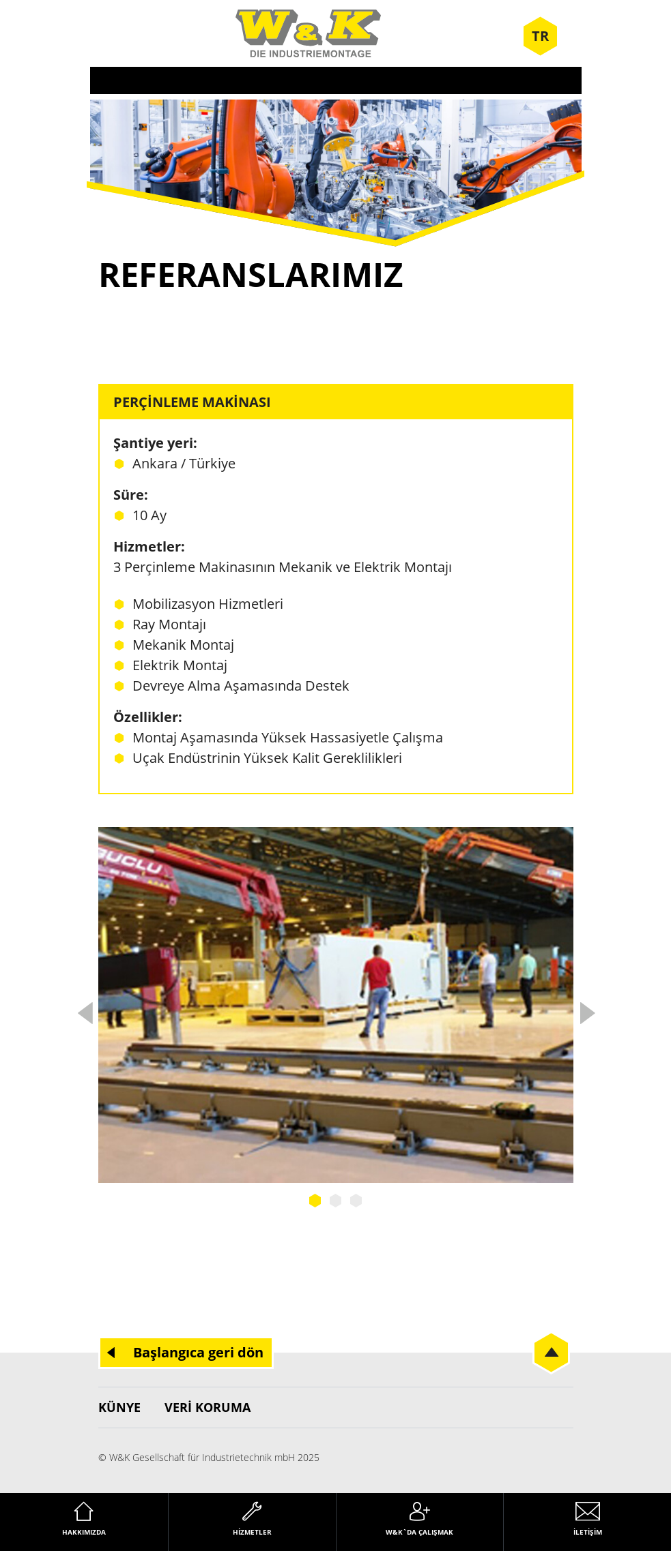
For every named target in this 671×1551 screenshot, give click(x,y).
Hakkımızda (84, 1532)
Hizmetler (252, 1532)
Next (587, 1009)
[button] (30, 1521)
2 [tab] (336, 1200)
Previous (84, 1009)
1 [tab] (315, 1200)
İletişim (587, 1532)
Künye (119, 1407)
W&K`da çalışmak (419, 1532)
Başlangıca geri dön (198, 1352)
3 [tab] (356, 1200)
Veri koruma (208, 1407)
